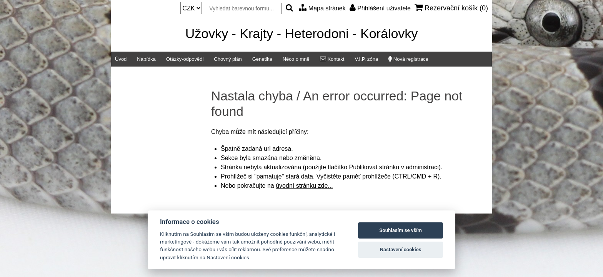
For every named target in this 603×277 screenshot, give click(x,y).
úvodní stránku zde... (304, 185)
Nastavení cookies (400, 249)
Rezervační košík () (451, 7)
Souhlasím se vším (400, 230)
